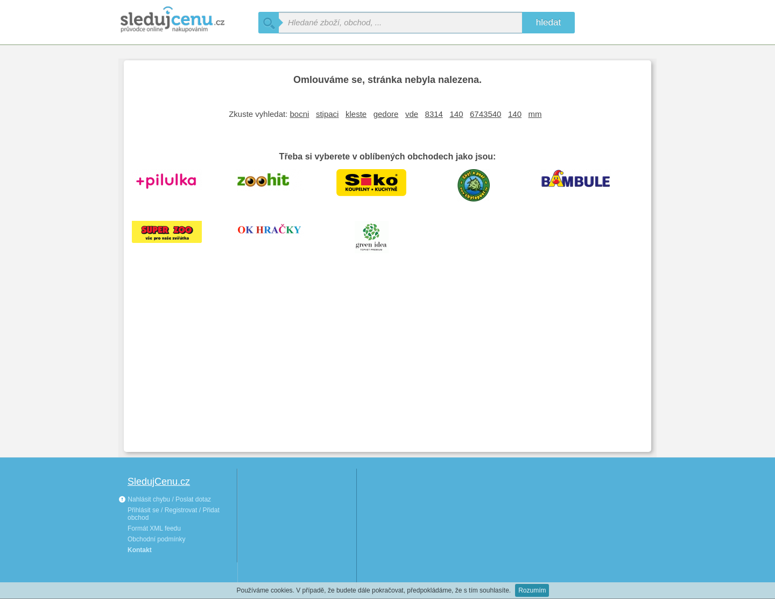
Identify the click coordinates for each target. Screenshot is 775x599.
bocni (299, 114)
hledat (548, 22)
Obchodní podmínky (156, 539)
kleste (356, 114)
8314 (434, 114)
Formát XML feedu (154, 528)
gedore (386, 114)
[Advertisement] (387, 363)
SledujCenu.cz (159, 481)
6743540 (485, 114)
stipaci (327, 114)
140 (456, 114)
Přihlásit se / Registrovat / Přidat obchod (174, 513)
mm (535, 114)
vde (411, 114)
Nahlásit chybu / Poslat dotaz (164, 499)
